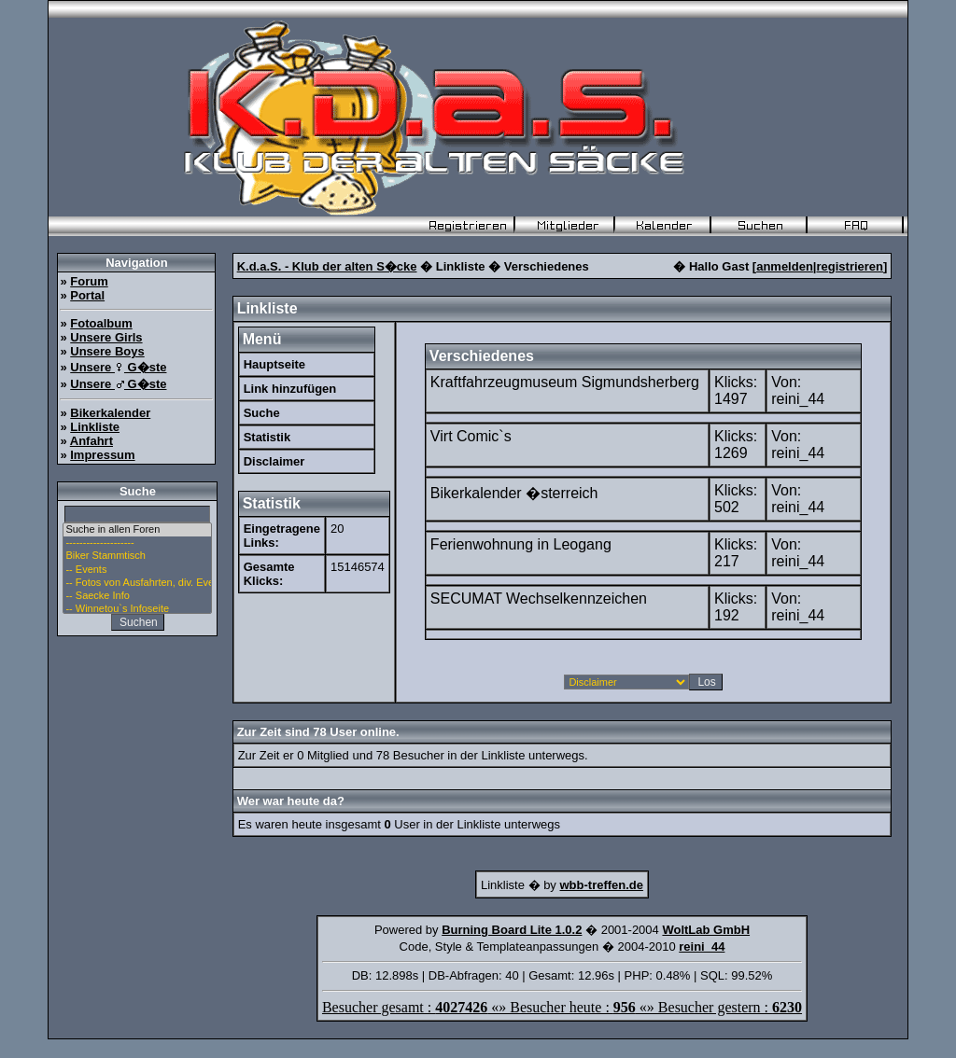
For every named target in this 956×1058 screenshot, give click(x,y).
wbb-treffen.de (601, 885)
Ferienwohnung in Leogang (521, 544)
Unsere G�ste (118, 367)
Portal (87, 295)
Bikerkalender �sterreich (514, 493)
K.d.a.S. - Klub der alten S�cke (327, 266)
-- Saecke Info (137, 596)
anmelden (784, 266)
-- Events (137, 570)
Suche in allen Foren (137, 529)
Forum (88, 281)
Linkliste (95, 427)
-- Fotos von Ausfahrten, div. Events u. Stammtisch (137, 583)
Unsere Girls (106, 337)
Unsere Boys (107, 351)
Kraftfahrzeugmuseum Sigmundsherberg (564, 382)
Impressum (102, 455)
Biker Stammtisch (137, 556)
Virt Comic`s (471, 436)
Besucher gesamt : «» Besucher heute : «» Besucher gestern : (562, 1007)
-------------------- (137, 543)
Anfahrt (91, 441)
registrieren (849, 266)
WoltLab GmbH (706, 930)
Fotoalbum (101, 323)
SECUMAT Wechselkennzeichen (538, 598)
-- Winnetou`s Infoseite (137, 609)
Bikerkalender (110, 413)
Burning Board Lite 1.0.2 (512, 930)
